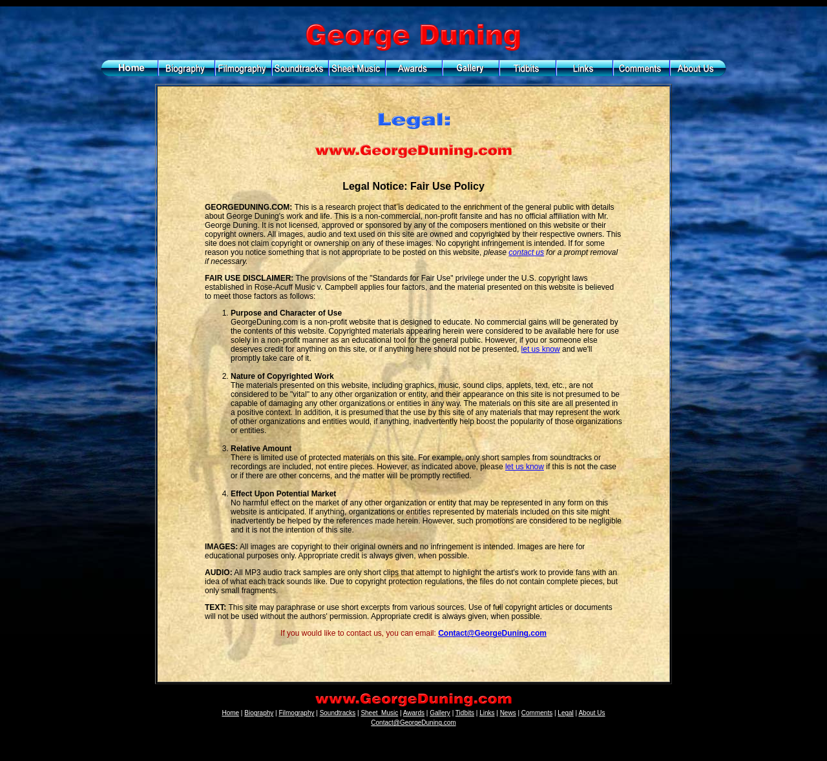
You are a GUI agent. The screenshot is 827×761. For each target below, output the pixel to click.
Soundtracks (338, 712)
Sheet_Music (379, 712)
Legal (565, 712)
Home (230, 712)
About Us (591, 712)
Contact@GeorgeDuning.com (492, 633)
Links (486, 712)
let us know (540, 349)
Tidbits (464, 712)
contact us (526, 252)
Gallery (440, 712)
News (508, 712)
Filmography (296, 712)
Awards (413, 712)
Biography (258, 712)
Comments (536, 712)
